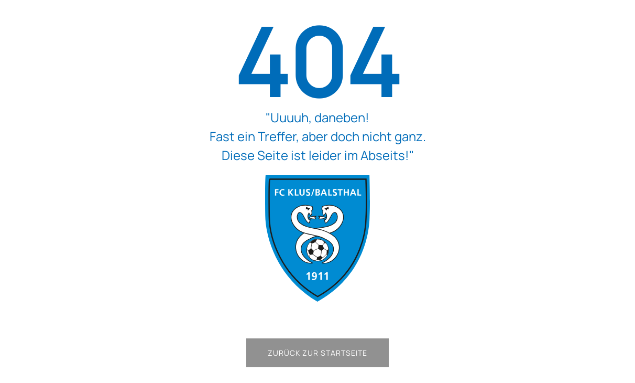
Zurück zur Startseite (317, 353)
